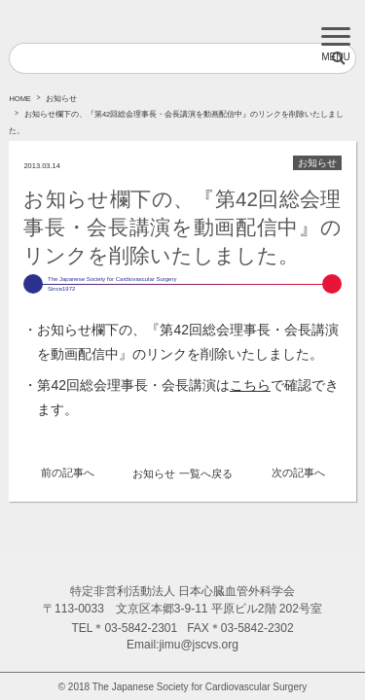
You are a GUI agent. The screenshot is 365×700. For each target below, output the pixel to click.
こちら (250, 385)
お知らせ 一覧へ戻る (182, 473)
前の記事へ (67, 472)
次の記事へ (298, 472)
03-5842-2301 (140, 628)
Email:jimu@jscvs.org (182, 644)
